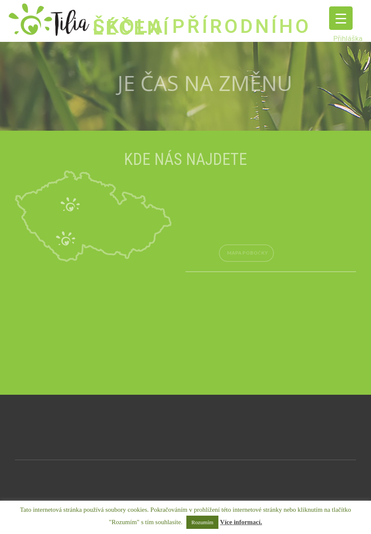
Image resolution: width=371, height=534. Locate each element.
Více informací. (241, 522)
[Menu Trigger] (341, 18)
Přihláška (347, 38)
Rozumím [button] (202, 522)
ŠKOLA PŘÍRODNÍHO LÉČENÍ (202, 27)
